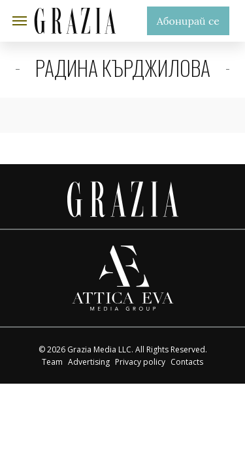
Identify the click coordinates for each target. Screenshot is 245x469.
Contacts (187, 361)
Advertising (89, 361)
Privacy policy (140, 361)
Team (52, 361)
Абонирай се (188, 20)
